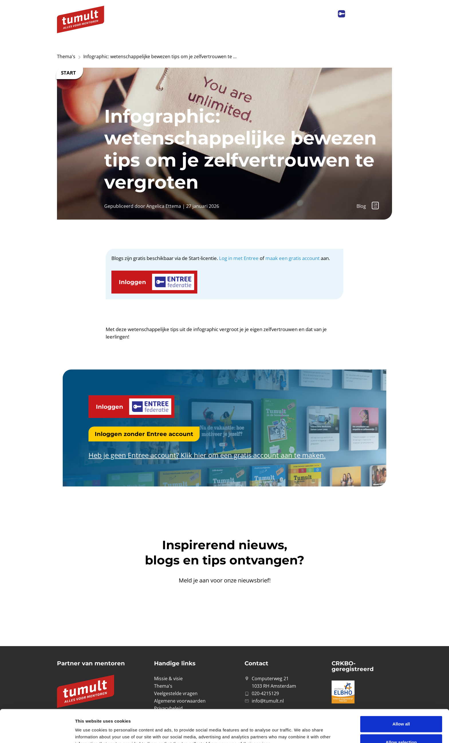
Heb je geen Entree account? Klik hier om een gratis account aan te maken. (207, 455)
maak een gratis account (292, 258)
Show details (300, 729)
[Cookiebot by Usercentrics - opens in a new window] (37, 732)
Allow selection (401, 709)
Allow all (401, 691)
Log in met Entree (239, 258)
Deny (401, 728)
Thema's (66, 56)
